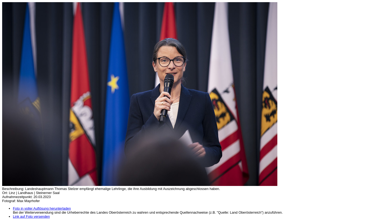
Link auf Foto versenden (31, 216)
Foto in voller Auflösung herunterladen (42, 208)
